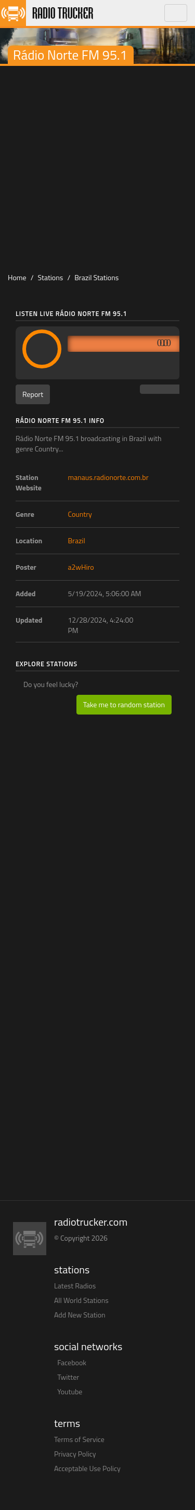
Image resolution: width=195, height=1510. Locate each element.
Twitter (68, 1376)
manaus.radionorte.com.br (108, 477)
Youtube (69, 1391)
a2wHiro (81, 566)
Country (80, 514)
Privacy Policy (75, 1453)
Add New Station (80, 1314)
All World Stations (81, 1300)
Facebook (71, 1362)
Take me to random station (124, 704)
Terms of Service (79, 1439)
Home (17, 277)
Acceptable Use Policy (87, 1468)
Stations (50, 277)
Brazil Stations (96, 277)
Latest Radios (75, 1285)
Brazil (76, 540)
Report (32, 394)
